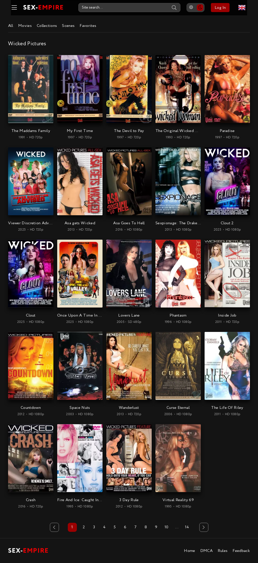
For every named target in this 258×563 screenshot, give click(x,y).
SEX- (40, 8)
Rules (223, 550)
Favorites (88, 25)
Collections (47, 25)
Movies (25, 25)
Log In (223, 8)
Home (189, 550)
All (10, 25)
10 (167, 527)
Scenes (68, 25)
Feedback (241, 550)
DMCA (206, 550)
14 (187, 527)
